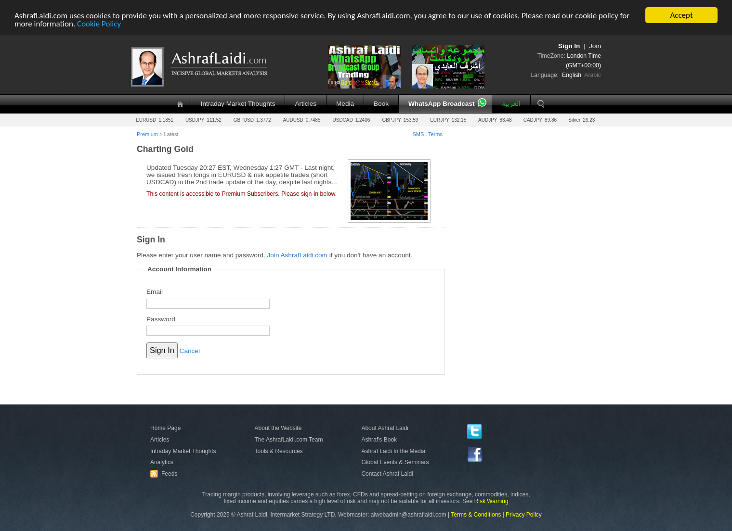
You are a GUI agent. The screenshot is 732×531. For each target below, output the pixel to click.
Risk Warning (491, 501)
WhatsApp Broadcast (441, 103)
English (571, 75)
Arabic (592, 75)
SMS (418, 134)
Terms (435, 134)
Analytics (161, 462)
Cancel (190, 350)
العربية (511, 103)
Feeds (165, 473)
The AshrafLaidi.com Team (289, 439)
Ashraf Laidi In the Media (393, 450)
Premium (147, 134)
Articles (305, 103)
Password (160, 318)
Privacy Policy (524, 514)
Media (345, 103)
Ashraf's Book (379, 439)
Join (595, 46)
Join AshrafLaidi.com (297, 255)
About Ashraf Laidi (384, 428)
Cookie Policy (99, 23)
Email (154, 291)
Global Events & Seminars (395, 462)
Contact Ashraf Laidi (387, 473)
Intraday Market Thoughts (238, 103)
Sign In (569, 46)
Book (381, 103)
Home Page (165, 428)
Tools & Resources (279, 450)
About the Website (278, 428)
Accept (681, 15)
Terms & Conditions (476, 514)
